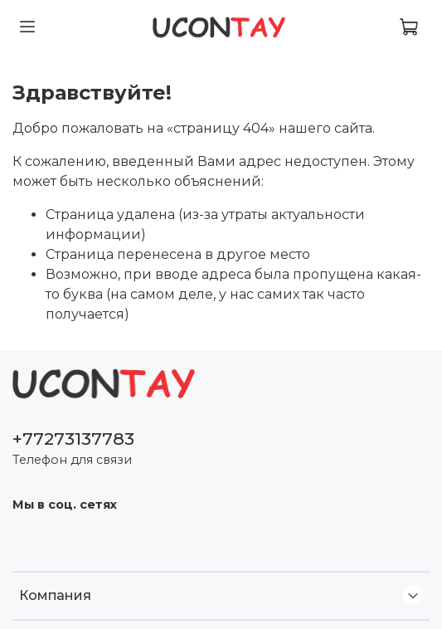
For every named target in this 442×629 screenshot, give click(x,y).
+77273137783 (73, 438)
